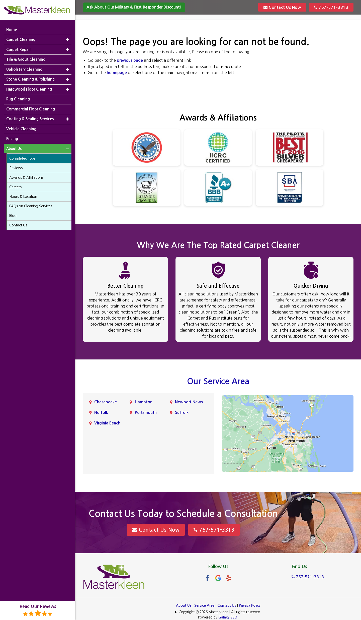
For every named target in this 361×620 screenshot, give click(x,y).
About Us (184, 605)
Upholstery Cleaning (24, 69)
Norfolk (101, 412)
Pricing (12, 139)
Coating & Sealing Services (30, 119)
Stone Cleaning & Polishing (30, 79)
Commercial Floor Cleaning (30, 109)
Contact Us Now (282, 7)
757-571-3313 (331, 7)
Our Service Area (218, 381)
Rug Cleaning (18, 99)
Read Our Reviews (38, 610)
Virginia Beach (107, 423)
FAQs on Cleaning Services (30, 206)
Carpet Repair (18, 49)
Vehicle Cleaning (21, 129)
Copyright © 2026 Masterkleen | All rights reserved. (220, 612)
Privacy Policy (249, 605)
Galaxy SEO (227, 617)
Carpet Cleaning (20, 39)
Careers (15, 187)
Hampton (143, 402)
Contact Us (226, 605)
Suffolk (182, 412)
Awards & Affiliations (26, 177)
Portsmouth (146, 412)
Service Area (204, 605)
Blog (13, 215)
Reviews (16, 168)
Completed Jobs (22, 158)
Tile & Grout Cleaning (25, 59)
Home (11, 30)
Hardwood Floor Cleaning (29, 89)
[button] (67, 39)
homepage (117, 73)
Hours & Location (23, 196)
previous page (130, 60)
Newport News (189, 402)
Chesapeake (105, 402)
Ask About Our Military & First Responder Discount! (134, 7)
